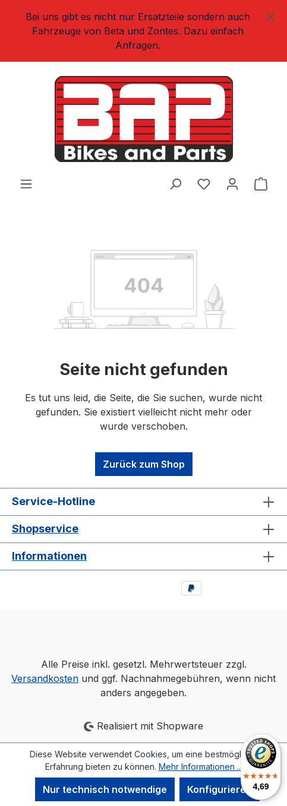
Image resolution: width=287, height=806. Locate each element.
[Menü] (26, 183)
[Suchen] (175, 183)
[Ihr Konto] (232, 183)
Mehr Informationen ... (200, 766)
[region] (143, 31)
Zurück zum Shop (144, 464)
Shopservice (45, 528)
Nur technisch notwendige (105, 789)
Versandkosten (44, 678)
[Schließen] (271, 14)
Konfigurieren (219, 789)
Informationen (49, 556)
